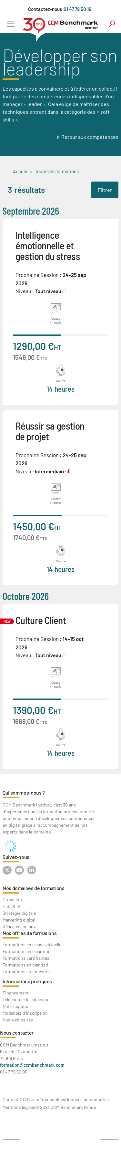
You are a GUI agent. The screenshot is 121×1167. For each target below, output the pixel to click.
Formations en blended (25, 964)
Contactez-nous (45, 9)
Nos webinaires (18, 1019)
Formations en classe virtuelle (32, 944)
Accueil (20, 171)
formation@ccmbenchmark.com (32, 1065)
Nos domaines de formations (34, 888)
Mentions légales (19, 1107)
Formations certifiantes (26, 958)
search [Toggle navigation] (112, 23)
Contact (10, 1099)
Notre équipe (15, 1006)
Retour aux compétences (89, 137)
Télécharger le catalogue (26, 999)
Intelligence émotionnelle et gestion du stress (47, 245)
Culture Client (40, 620)
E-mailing (12, 899)
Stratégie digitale (19, 913)
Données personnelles (87, 1099)
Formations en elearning (26, 951)
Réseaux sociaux (19, 926)
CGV (22, 1099)
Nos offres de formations (29, 933)
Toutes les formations (57, 171)
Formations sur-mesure (26, 971)
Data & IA (12, 906)
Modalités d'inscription (25, 1013)
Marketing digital (19, 919)
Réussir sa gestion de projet (49, 431)
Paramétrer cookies (46, 1099)
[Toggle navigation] (10, 23)
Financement (16, 992)
